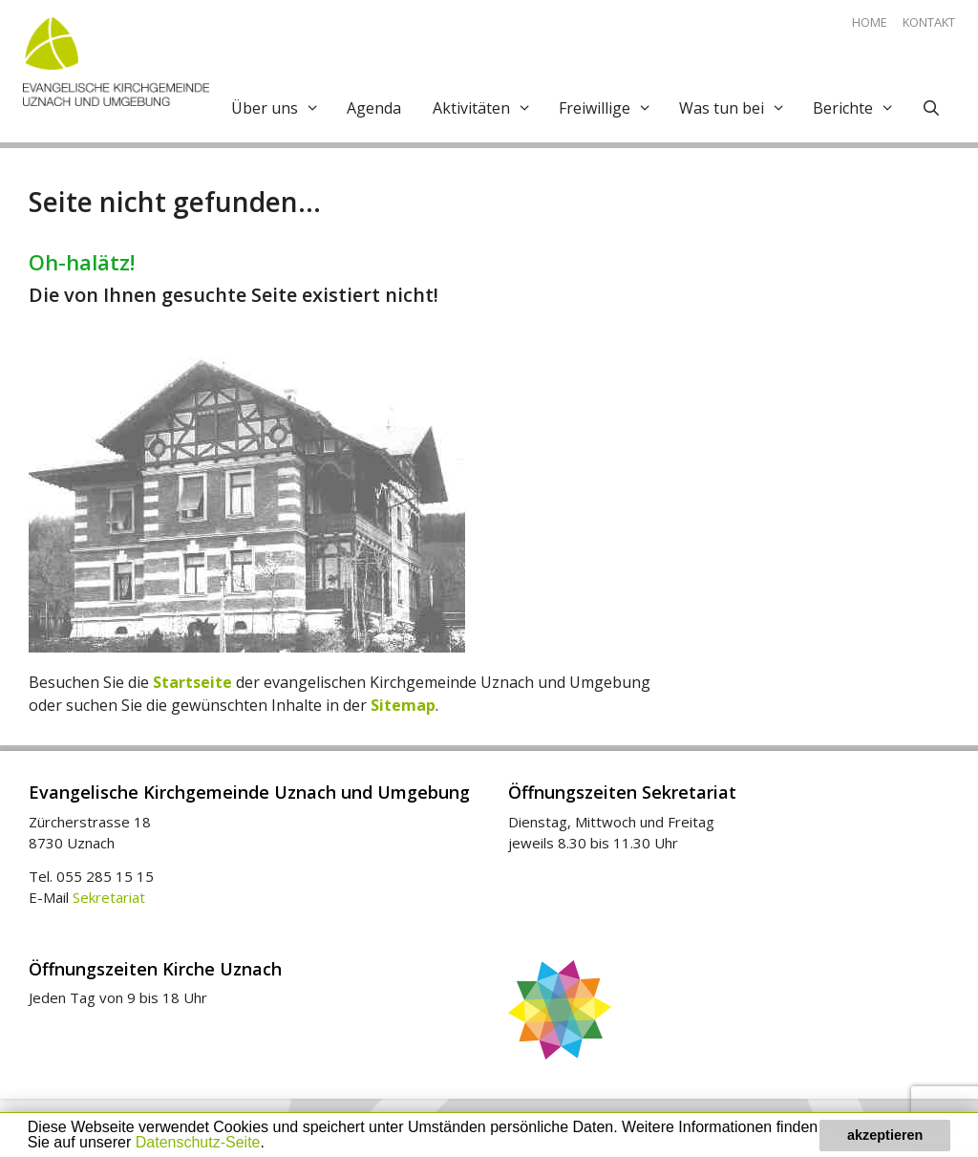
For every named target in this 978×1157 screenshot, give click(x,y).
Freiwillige (610, 108)
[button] (271, 1144)
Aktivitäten (487, 108)
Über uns (280, 108)
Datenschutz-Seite (198, 1142)
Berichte (858, 108)
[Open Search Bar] (929, 108)
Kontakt (929, 22)
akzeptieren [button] (885, 1135)
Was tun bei (737, 108)
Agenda (374, 107)
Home (869, 22)
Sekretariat (109, 897)
